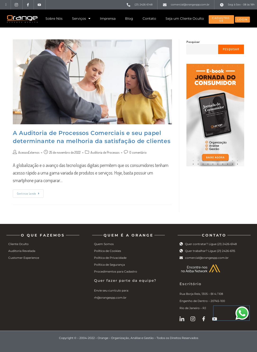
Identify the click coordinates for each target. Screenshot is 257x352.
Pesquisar (193, 42)
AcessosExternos (28, 152)
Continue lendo (30, 192)
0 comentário (138, 152)
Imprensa (108, 18)
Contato (149, 18)
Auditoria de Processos (104, 152)
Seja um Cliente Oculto (185, 18)
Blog (129, 18)
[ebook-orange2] (215, 114)
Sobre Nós (54, 18)
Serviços (81, 18)
